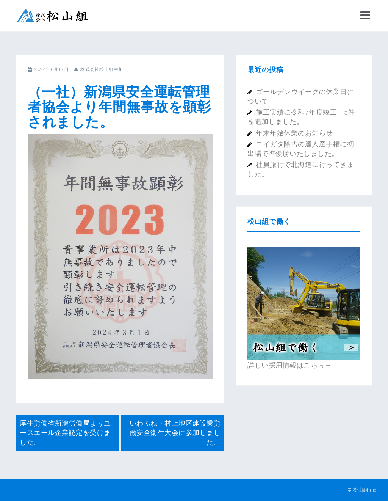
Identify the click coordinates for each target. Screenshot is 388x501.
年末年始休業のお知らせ (294, 133)
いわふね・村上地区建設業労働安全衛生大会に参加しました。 (175, 432)
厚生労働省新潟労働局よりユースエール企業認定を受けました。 (65, 432)
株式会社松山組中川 (101, 69)
